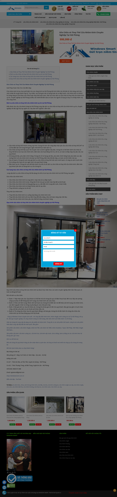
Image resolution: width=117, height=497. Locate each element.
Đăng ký (58, 264)
